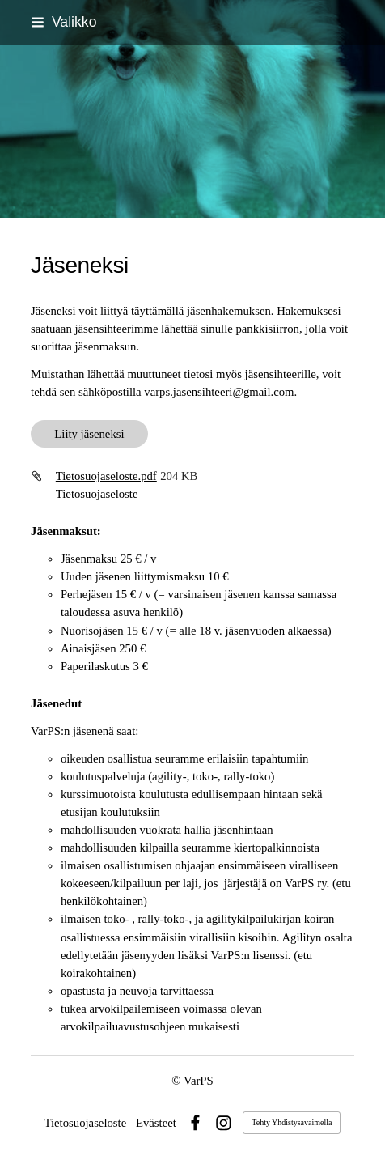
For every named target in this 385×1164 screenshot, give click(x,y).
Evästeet (156, 1122)
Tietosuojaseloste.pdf (106, 475)
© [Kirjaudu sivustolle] (177, 1080)
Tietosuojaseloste (85, 1122)
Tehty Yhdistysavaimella (292, 1122)
